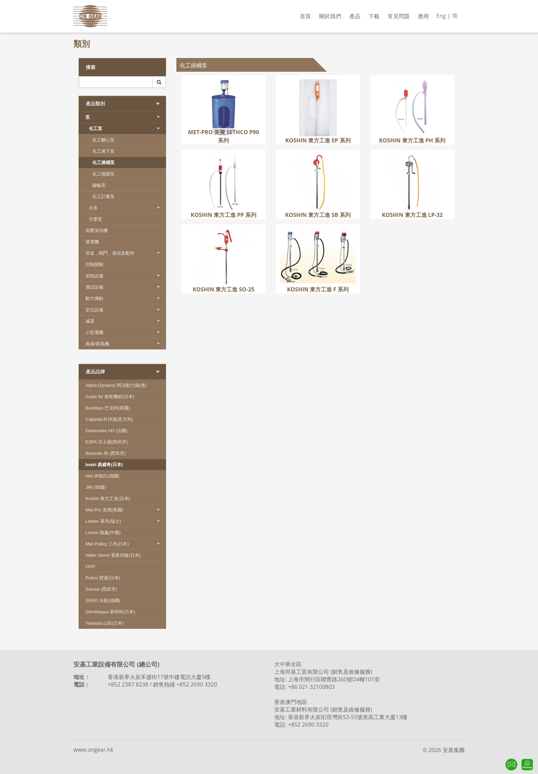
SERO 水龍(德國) (102, 600)
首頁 (305, 16)
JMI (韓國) (95, 487)
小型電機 (125, 332)
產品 (354, 16)
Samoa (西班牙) (101, 589)
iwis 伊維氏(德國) (102, 475)
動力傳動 (125, 298)
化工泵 (127, 128)
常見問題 (399, 16)
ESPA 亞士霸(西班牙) (106, 441)
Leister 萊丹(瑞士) (125, 521)
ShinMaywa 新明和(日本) (110, 611)
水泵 (127, 207)
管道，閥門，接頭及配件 (125, 253)
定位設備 (125, 309)
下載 (374, 16)
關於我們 (330, 16)
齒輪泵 (99, 185)
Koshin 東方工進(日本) (107, 498)
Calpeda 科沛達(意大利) (109, 419)
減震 (125, 321)
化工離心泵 (103, 139)
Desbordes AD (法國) (106, 430)
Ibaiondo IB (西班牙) (105, 453)
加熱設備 (125, 275)
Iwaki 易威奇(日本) (104, 464)
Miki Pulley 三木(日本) (125, 544)
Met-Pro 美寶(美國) (125, 510)
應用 (423, 16)
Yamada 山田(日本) (104, 623)
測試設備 (125, 287)
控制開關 (94, 264)
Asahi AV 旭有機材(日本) (109, 396)
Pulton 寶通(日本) (102, 577)
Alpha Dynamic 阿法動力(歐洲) (116, 385)
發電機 (92, 241)
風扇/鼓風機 (125, 343)
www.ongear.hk (93, 749)
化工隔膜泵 (103, 173)
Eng (441, 16)
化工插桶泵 (103, 162)
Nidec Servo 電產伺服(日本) (113, 555)
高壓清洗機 (96, 230)
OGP (90, 566)
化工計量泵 (103, 196)
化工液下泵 (103, 151)
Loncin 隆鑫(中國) (103, 532)
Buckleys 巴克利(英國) (107, 408)
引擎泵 (95, 219)
